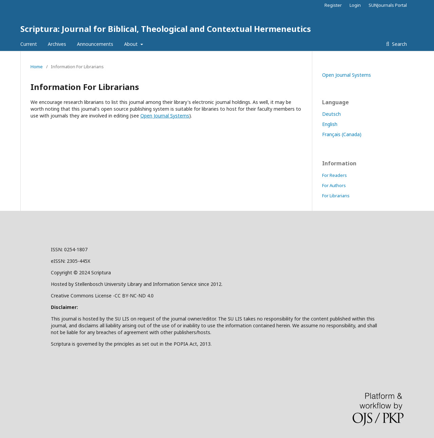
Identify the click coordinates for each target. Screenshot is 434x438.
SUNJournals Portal (388, 5)
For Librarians (336, 196)
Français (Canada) (341, 134)
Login (355, 5)
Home (37, 66)
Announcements (95, 44)
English (329, 124)
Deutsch (331, 114)
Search (399, 44)
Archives (57, 44)
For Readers (334, 175)
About (131, 44)
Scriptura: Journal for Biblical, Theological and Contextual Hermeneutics (165, 28)
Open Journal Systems (164, 115)
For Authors (334, 185)
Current (28, 44)
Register (333, 5)
